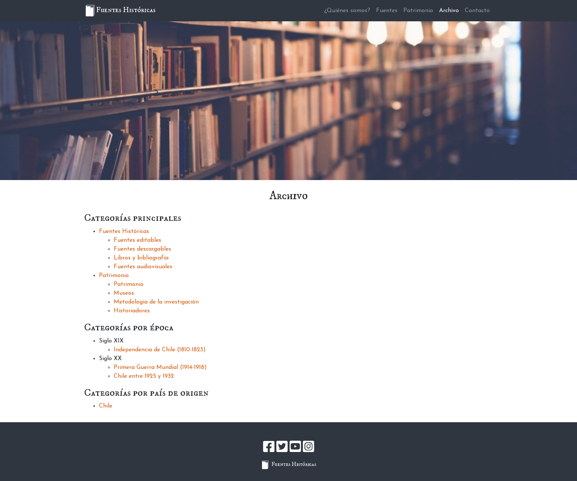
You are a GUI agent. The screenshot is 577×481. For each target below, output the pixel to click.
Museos (124, 293)
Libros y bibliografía (141, 258)
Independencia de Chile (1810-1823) (160, 350)
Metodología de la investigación (156, 302)
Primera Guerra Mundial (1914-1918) (160, 367)
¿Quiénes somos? (347, 11)
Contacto (477, 11)
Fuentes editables (137, 240)
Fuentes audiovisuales (143, 267)
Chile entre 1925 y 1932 (144, 376)
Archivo (449, 11)
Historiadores (132, 311)
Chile (105, 406)
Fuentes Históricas (124, 231)
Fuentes (386, 11)
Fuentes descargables (142, 249)
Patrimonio (418, 11)
